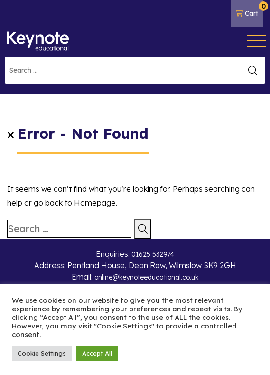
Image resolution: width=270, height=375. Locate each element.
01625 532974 (152, 254)
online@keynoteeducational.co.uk (146, 277)
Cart (249, 9)
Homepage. (95, 202)
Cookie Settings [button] (42, 353)
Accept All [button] (97, 353)
